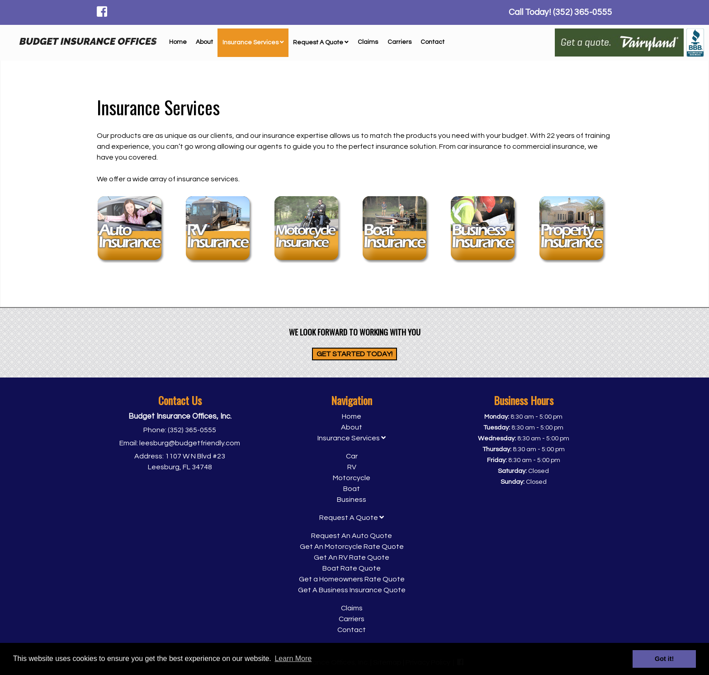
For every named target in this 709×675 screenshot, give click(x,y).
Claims (368, 42)
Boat (351, 488)
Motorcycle (351, 477)
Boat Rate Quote (351, 568)
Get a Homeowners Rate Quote (352, 579)
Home (178, 42)
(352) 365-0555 (192, 430)
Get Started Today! (354, 354)
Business (351, 499)
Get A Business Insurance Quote (352, 590)
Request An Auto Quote (351, 535)
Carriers (399, 42)
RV (351, 467)
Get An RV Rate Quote (351, 557)
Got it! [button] (664, 658)
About (204, 42)
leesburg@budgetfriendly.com (189, 443)
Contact (432, 42)
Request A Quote (321, 42)
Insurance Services (253, 42)
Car (352, 456)
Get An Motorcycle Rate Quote (352, 546)
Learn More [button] (293, 658)
